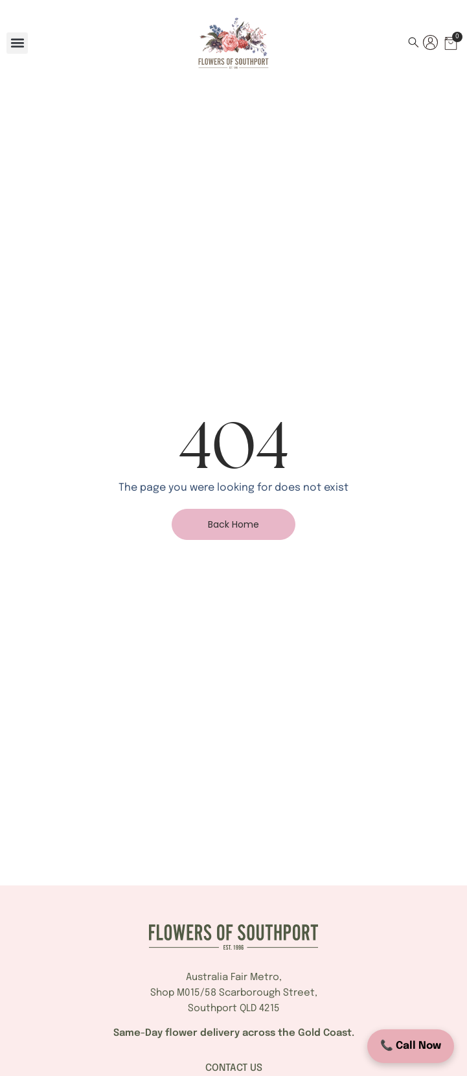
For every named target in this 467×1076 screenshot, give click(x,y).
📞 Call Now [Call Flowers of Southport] (410, 1045)
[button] (17, 43)
